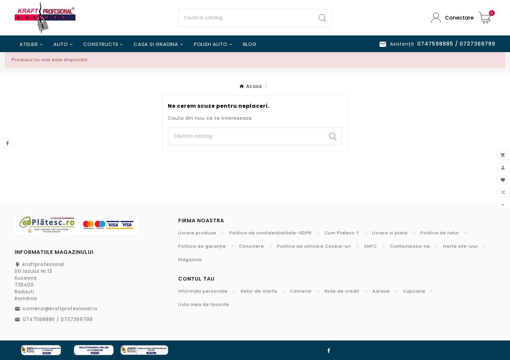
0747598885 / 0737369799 (58, 319)
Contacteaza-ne (410, 246)
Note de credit (342, 291)
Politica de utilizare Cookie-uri (314, 246)
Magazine (190, 259)
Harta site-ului (460, 246)
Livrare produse (197, 233)
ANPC (370, 246)
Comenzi (301, 291)
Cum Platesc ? (342, 233)
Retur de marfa (259, 291)
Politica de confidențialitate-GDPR (270, 233)
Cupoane (414, 291)
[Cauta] (246, 17)
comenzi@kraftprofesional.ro (60, 308)
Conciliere (251, 246)
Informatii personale (203, 291)
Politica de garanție (202, 246)
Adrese (381, 291)
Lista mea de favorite (203, 304)
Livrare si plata (390, 233)
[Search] (322, 17)
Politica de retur (440, 233)
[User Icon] (450, 18)
